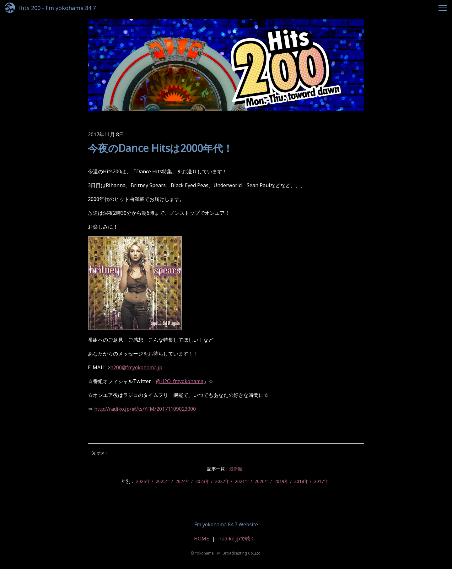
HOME (201, 538)
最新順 (235, 469)
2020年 (262, 481)
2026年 (143, 481)
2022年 (222, 481)
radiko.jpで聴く (237, 538)
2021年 (242, 481)
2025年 (163, 481)
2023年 (202, 481)
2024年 (182, 481)
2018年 (301, 481)
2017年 (321, 481)
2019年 (281, 481)
